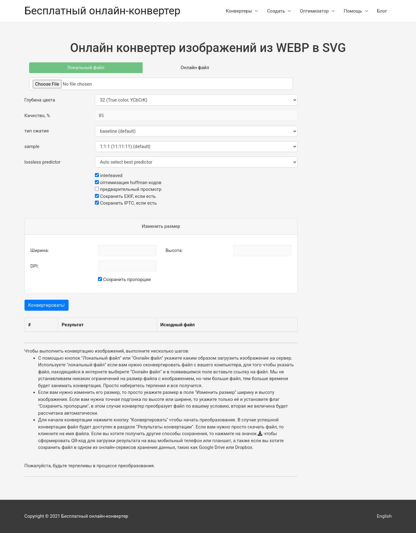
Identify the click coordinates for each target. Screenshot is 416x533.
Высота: (174, 250)
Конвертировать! (46, 305)
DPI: (34, 266)
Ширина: (39, 250)
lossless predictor (42, 162)
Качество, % (37, 115)
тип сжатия (36, 131)
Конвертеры (239, 11)
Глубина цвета (39, 100)
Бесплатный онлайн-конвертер (102, 11)
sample (31, 146)
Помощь (353, 11)
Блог (382, 11)
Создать (276, 11)
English (384, 516)
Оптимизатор (314, 11)
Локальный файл (85, 67)
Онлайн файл (195, 67)
